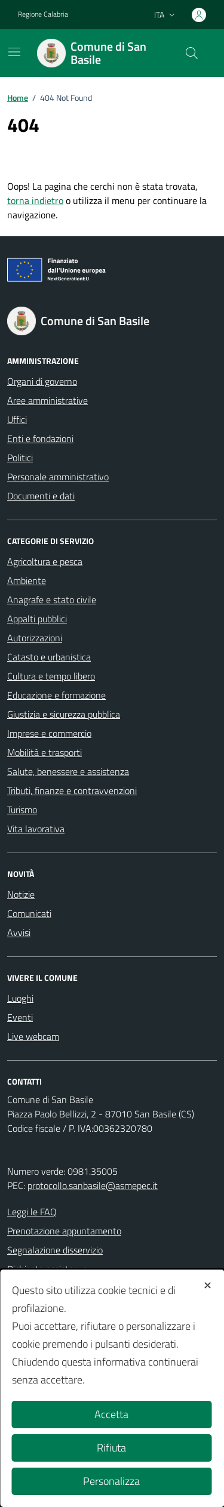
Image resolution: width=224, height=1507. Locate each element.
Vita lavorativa (36, 829)
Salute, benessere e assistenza (68, 771)
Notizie (21, 894)
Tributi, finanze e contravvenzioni (72, 790)
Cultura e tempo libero (51, 676)
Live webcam (33, 1036)
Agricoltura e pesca (44, 561)
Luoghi (20, 998)
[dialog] (112, 1388)
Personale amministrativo (58, 477)
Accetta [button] (111, 1414)
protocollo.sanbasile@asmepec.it (92, 1185)
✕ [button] (207, 1285)
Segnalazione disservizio (55, 1250)
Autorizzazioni (34, 638)
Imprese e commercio (49, 733)
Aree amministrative (47, 400)
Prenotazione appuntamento (64, 1231)
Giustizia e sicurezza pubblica (63, 714)
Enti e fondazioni (40, 438)
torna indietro (35, 200)
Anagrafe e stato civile (51, 599)
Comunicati (29, 913)
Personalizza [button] (111, 1481)
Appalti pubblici (37, 619)
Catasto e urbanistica (49, 657)
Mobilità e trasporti (44, 752)
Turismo (22, 809)
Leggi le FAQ (32, 1212)
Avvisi (18, 932)
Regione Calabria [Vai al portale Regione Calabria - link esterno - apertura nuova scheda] (43, 14)
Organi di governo (42, 381)
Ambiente (26, 580)
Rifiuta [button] (111, 1448)
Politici (20, 457)
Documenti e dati (41, 496)
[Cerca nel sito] (191, 53)
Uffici (17, 419)
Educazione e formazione (56, 695)
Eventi (20, 1017)
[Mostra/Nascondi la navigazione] (14, 52)
